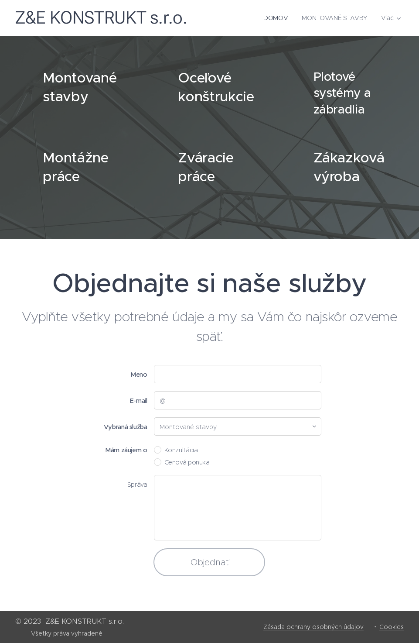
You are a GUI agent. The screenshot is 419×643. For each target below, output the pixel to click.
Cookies (391, 627)
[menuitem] (278, 18)
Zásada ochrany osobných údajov (313, 627)
